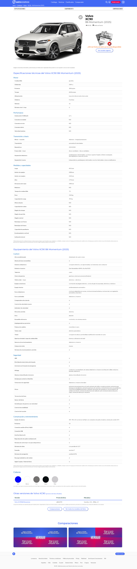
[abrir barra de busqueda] (107, 2)
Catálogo (54, 2)
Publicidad (83, 558)
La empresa (34, 558)
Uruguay (86, 562)
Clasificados (70, 2)
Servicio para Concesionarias (95, 558)
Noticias (61, 2)
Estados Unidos (69, 562)
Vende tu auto (115, 2)
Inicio (14, 5)
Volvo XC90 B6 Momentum (22, 502)
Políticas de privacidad (68, 558)
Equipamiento (69, 9)
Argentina (43, 562)
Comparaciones (118, 9)
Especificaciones (19, 9)
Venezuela (93, 562)
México (76, 562)
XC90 (29, 5)
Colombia (55, 562)
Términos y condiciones (55, 558)
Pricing (77, 558)
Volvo (25, 5)
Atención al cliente (43, 558)
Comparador (79, 2)
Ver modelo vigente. (104, 50)
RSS (105, 558)
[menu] (123, 2)
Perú (81, 562)
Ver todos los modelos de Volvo (76, 509)
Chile (49, 562)
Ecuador (61, 562)
